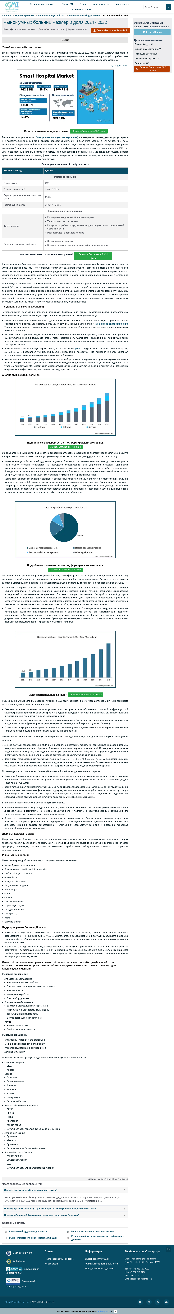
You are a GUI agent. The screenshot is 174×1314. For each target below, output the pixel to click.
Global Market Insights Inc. (17, 1302)
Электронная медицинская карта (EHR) (57, 137)
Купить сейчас (152, 32)
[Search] (168, 7)
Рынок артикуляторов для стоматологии (92, 1231)
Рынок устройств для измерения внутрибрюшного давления (97, 1238)
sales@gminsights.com (141, 1278)
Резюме (65, 40)
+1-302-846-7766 (137, 1272)
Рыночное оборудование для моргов (28, 1231)
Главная (6, 15)
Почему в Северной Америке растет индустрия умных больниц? (65, 1215)
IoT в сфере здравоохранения (111, 323)
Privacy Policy (104, 1311)
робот (78, 348)
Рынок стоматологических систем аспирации (33, 1237)
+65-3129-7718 (137, 1275)
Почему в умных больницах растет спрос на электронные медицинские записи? (65, 1208)
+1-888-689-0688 (141, 1268)
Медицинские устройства (51, 15)
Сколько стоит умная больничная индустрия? (66, 1190)
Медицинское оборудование (84, 15)
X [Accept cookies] (115, 1311)
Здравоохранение (24, 15)
